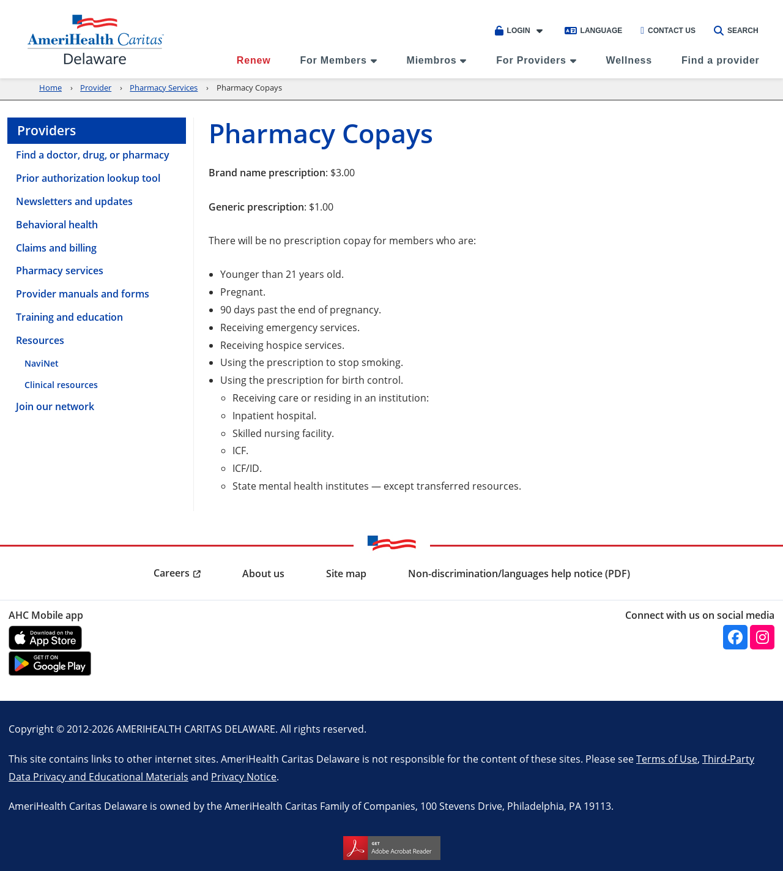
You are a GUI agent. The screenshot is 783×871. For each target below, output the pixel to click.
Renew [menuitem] (254, 60)
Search (736, 31)
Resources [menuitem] (40, 340)
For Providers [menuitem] (531, 60)
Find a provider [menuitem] (720, 60)
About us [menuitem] (263, 573)
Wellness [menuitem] (629, 60)
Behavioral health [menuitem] (57, 224)
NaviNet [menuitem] (41, 363)
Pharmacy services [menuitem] (59, 270)
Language (594, 31)
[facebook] (735, 637)
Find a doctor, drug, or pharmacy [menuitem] (92, 155)
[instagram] (762, 637)
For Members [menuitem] (333, 60)
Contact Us (668, 31)
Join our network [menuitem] (55, 406)
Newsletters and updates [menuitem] (74, 201)
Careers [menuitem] (172, 573)
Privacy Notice (243, 776)
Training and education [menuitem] (69, 317)
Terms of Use (666, 758)
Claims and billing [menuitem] (56, 248)
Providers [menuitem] (46, 130)
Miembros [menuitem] (432, 60)
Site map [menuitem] (346, 573)
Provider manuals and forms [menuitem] (82, 294)
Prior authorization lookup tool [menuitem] (88, 178)
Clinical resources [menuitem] (61, 385)
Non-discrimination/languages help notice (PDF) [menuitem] (519, 573)
